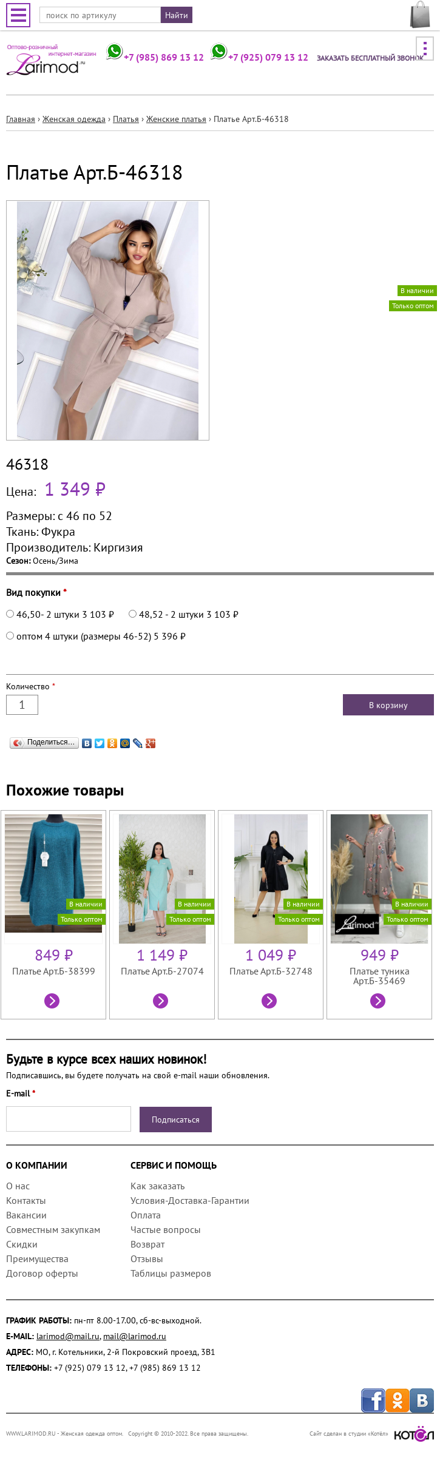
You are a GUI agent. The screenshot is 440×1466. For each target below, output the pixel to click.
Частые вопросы (165, 1229)
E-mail (20, 1093)
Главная (20, 118)
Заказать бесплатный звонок (370, 57)
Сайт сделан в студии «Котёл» (372, 1433)
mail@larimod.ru (134, 1336)
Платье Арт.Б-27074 (162, 971)
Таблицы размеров (170, 1273)
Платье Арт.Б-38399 (53, 971)
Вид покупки (36, 592)
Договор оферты (42, 1273)
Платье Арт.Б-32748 (271, 971)
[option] (55, 914)
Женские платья (176, 118)
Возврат (147, 1244)
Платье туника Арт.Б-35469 (380, 976)
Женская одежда (74, 118)
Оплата (145, 1215)
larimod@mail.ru (68, 1336)
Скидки (22, 1244)
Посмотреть (53, 1002)
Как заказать (157, 1186)
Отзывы (146, 1258)
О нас (18, 1186)
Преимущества (37, 1258)
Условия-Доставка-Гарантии (189, 1200)
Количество (30, 686)
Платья (126, 118)
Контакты (26, 1200)
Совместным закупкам (53, 1229)
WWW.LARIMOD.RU (31, 1433)
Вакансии (26, 1215)
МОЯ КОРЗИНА (420, 14)
